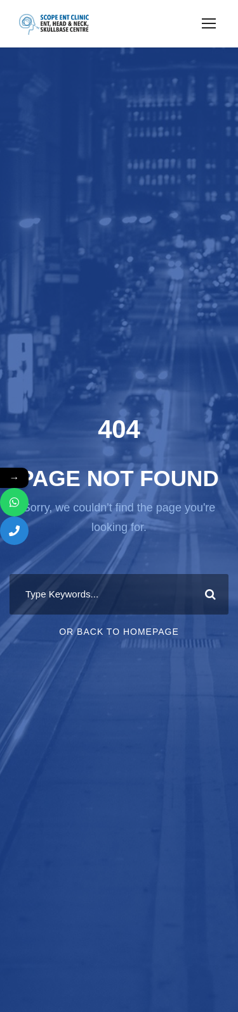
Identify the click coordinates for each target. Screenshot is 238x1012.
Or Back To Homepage (119, 632)
